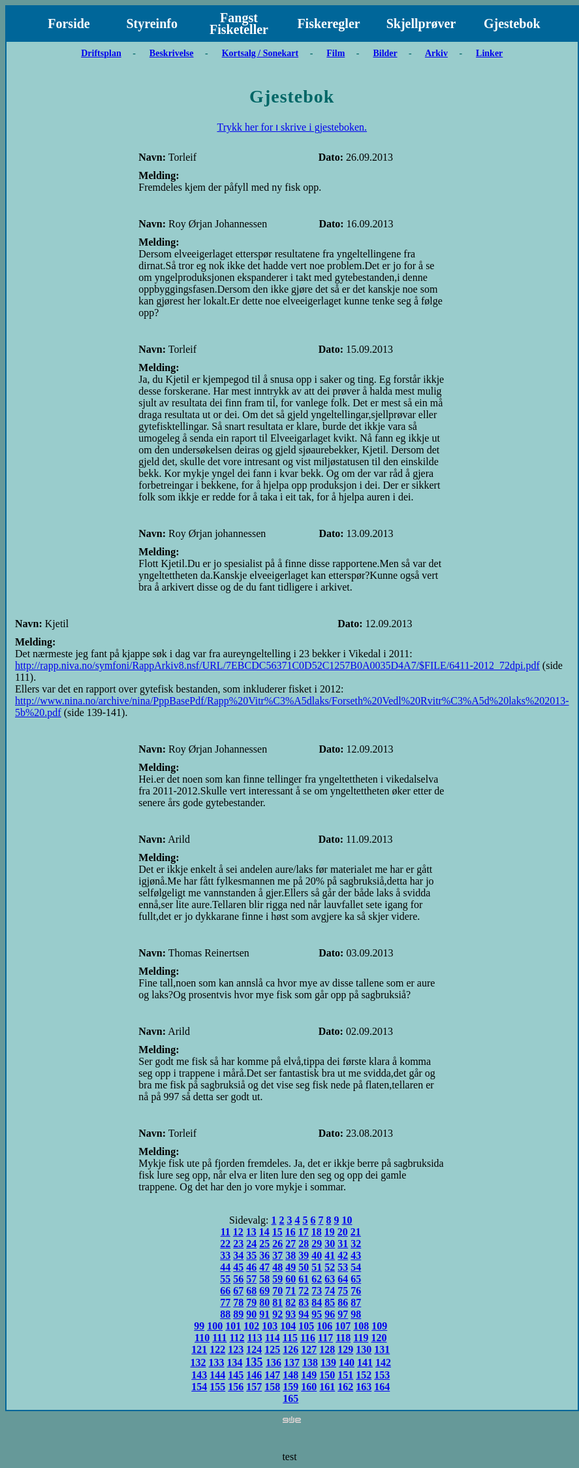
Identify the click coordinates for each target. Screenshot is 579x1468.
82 (290, 1302)
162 (345, 1386)
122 (217, 1349)
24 (251, 1243)
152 (363, 1374)
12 (238, 1231)
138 (310, 1362)
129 (345, 1349)
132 (198, 1362)
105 (306, 1325)
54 (356, 1267)
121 (199, 1349)
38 (290, 1255)
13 (251, 1231)
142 (383, 1362)
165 (290, 1398)
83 (303, 1302)
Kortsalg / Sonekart (260, 53)
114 (272, 1337)
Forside (68, 23)
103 (269, 1325)
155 (217, 1386)
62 (316, 1278)
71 (290, 1290)
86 (342, 1302)
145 (235, 1374)
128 (327, 1349)
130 (363, 1349)
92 (277, 1314)
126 (290, 1349)
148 (290, 1374)
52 (329, 1267)
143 (199, 1374)
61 (303, 1278)
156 (235, 1386)
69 (264, 1290)
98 (356, 1314)
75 (342, 1290)
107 (343, 1325)
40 (316, 1255)
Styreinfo (152, 23)
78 (238, 1302)
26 (277, 1243)
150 (327, 1374)
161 (327, 1386)
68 (251, 1290)
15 (277, 1231)
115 (290, 1337)
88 (225, 1314)
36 (264, 1255)
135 (254, 1362)
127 (309, 1349)
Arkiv (436, 53)
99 (199, 1325)
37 (277, 1255)
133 (217, 1362)
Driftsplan (101, 53)
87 (356, 1302)
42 (342, 1255)
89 (238, 1314)
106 (324, 1325)
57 (251, 1278)
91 (264, 1314)
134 (235, 1362)
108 (361, 1325)
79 (251, 1302)
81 (277, 1302)
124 (254, 1349)
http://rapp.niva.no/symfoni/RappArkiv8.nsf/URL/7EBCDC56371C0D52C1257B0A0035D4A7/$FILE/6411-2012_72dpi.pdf (277, 665)
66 (225, 1290)
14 (264, 1231)
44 (225, 1267)
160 (309, 1386)
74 (329, 1290)
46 (251, 1267)
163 (363, 1386)
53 (342, 1267)
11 (225, 1231)
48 (277, 1267)
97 (342, 1314)
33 (225, 1255)
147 (272, 1374)
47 (264, 1267)
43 (356, 1255)
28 (303, 1243)
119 (360, 1337)
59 (277, 1278)
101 (233, 1325)
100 (215, 1325)
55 (225, 1278)
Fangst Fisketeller (239, 23)
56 (238, 1278)
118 (343, 1337)
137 (292, 1362)
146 (254, 1374)
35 (251, 1255)
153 (382, 1374)
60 (290, 1278)
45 (238, 1267)
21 (356, 1231)
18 (316, 1231)
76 (356, 1290)
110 (202, 1337)
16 (290, 1231)
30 (329, 1243)
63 (329, 1278)
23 (238, 1243)
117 (325, 1337)
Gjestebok (512, 23)
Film (335, 53)
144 (217, 1374)
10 (347, 1220)
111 (219, 1337)
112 (236, 1337)
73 (316, 1290)
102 (251, 1325)
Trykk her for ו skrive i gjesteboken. (292, 127)
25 (264, 1243)
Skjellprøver (421, 23)
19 (329, 1231)
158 (272, 1386)
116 (307, 1337)
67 (238, 1290)
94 (303, 1314)
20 (342, 1231)
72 (303, 1290)
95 (316, 1314)
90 (251, 1314)
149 (309, 1374)
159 (290, 1386)
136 (273, 1362)
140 (346, 1362)
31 (342, 1243)
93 (290, 1314)
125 (272, 1349)
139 (328, 1362)
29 (316, 1243)
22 (225, 1243)
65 (356, 1278)
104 (288, 1325)
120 (378, 1337)
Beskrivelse (171, 53)
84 (316, 1302)
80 (264, 1302)
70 (277, 1290)
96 (329, 1314)
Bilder (385, 53)
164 (382, 1386)
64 (342, 1278)
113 (254, 1337)
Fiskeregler (328, 23)
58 (264, 1278)
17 (303, 1231)
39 (303, 1255)
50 (303, 1267)
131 (382, 1349)
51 (316, 1267)
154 (199, 1386)
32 (356, 1243)
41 (329, 1255)
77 (225, 1302)
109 (379, 1325)
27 (290, 1243)
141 (365, 1362)
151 (345, 1374)
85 (329, 1302)
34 (238, 1255)
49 (290, 1267)
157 (254, 1386)
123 (235, 1349)
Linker (489, 53)
